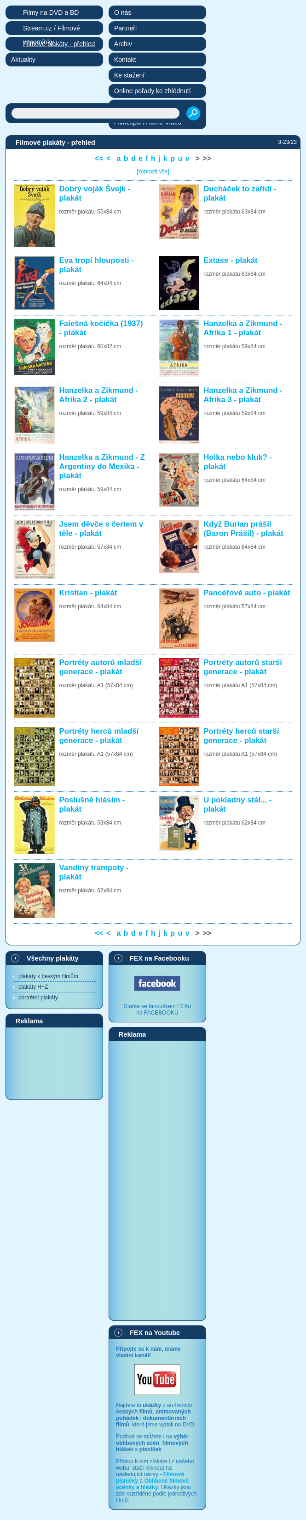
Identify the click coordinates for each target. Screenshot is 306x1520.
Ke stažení (129, 75)
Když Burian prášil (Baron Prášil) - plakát (243, 529)
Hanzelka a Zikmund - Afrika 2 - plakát (99, 395)
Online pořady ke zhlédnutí (152, 91)
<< (99, 158)
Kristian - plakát (88, 592)
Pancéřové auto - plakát (246, 592)
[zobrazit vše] (153, 171)
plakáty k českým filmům (48, 976)
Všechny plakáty (53, 958)
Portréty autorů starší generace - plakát (242, 667)
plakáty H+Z (33, 987)
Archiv (123, 44)
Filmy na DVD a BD (51, 12)
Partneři (125, 28)
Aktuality (23, 59)
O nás (122, 12)
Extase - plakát (230, 260)
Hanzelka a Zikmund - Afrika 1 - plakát (243, 328)
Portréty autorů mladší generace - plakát (100, 667)
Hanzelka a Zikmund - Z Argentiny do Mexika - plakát (102, 466)
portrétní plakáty (38, 997)
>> (206, 158)
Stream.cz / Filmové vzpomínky (51, 29)
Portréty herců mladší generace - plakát (99, 736)
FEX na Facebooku (159, 958)
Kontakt (125, 59)
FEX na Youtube (155, 1332)
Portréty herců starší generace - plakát (241, 736)
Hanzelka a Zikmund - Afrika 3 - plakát (243, 395)
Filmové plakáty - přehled (59, 44)
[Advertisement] (54, 1063)
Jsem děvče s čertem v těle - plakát (101, 529)
